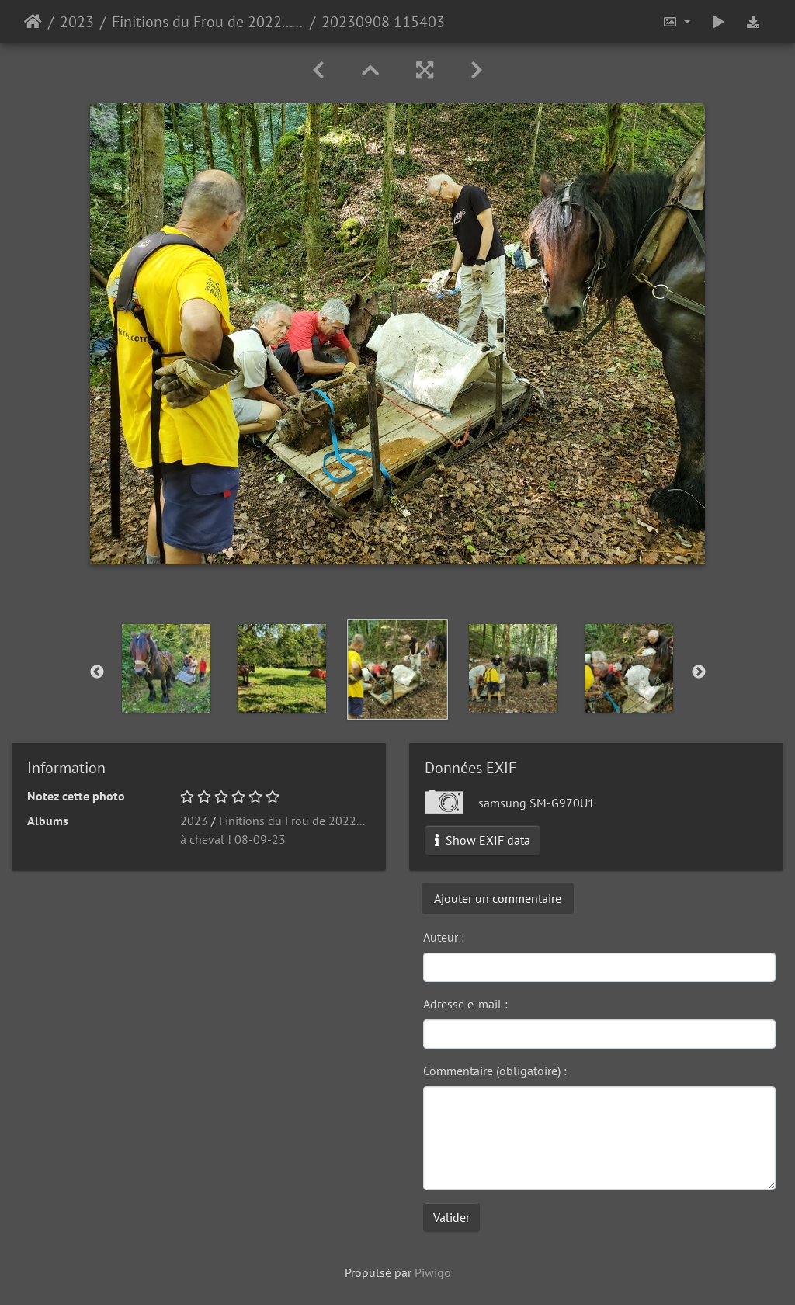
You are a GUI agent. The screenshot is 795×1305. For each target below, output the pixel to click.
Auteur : (443, 937)
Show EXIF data (482, 840)
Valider (451, 1217)
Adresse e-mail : (465, 1004)
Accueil (33, 21)
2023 (77, 22)
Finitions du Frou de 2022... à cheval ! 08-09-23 (208, 22)
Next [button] (698, 672)
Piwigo (433, 1272)
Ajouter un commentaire (497, 898)
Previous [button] (97, 672)
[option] (166, 668)
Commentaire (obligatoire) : (495, 1070)
